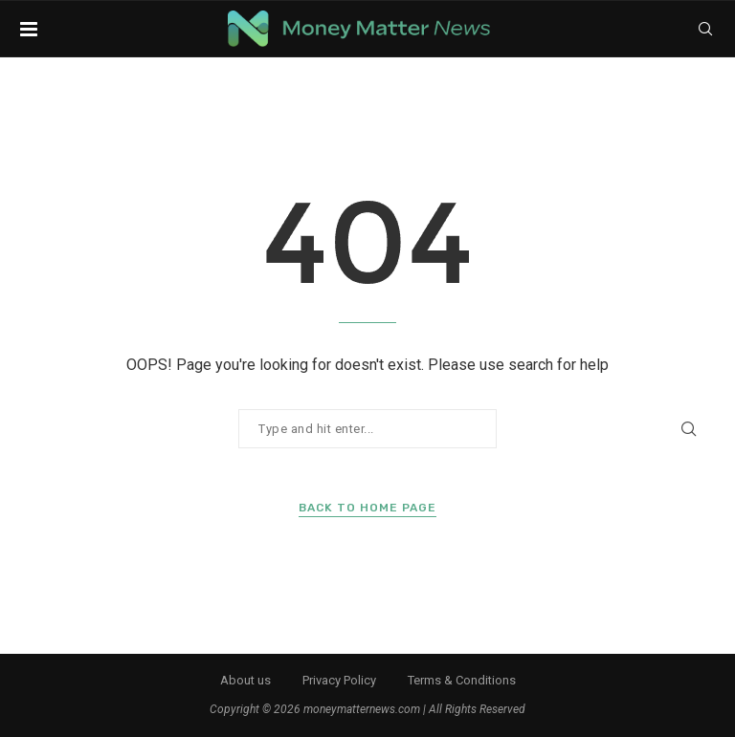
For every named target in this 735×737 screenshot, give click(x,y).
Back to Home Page (367, 507)
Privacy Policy (339, 680)
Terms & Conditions (462, 680)
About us (245, 680)
